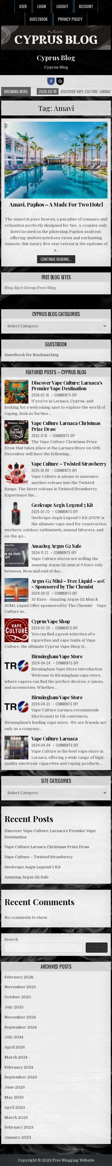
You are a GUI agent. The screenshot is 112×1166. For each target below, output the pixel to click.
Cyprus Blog (56, 57)
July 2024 (13, 1037)
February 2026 (18, 977)
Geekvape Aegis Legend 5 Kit (62, 505)
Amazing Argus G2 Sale (56, 546)
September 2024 (20, 1027)
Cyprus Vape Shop (50, 621)
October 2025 (17, 997)
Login (41, 6)
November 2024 (20, 1017)
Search (11, 939)
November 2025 (20, 987)
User (23, 6)
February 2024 (18, 1067)
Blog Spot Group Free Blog (30, 287)
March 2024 (15, 1057)
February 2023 (18, 1127)
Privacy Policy (70, 19)
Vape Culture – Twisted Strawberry (69, 464)
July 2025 (14, 1007)
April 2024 (14, 1047)
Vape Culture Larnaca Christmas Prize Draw (66, 426)
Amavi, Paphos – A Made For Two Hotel (56, 204)
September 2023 (20, 1077)
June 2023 (14, 1087)
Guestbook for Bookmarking (31, 355)
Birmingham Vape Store (57, 656)
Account (86, 6)
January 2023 (17, 1137)
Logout (62, 6)
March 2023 (16, 1117)
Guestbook (38, 19)
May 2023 (14, 1097)
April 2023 (14, 1107)
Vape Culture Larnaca (54, 738)
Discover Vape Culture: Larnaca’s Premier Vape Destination (66, 385)
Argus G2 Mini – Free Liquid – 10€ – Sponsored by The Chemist (68, 584)
